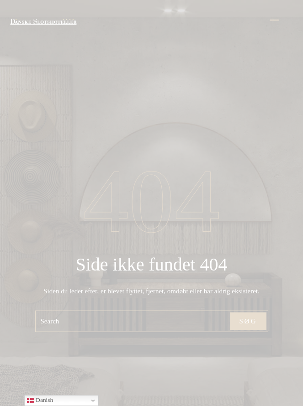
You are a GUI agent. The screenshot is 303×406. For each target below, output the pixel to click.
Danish (40, 400)
